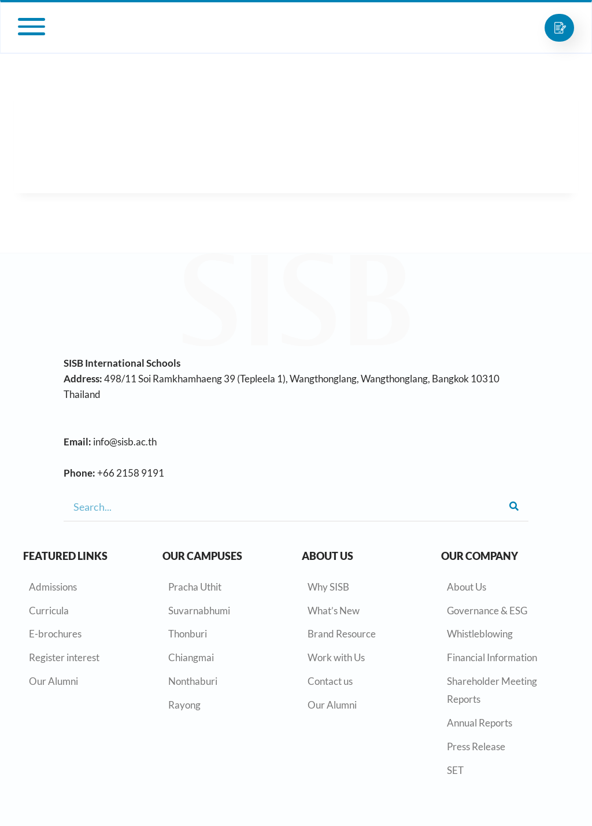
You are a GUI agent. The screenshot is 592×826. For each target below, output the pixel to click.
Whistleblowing (480, 634)
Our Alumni (53, 681)
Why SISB (328, 587)
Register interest (64, 657)
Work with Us (336, 657)
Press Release (476, 746)
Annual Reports (479, 723)
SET (455, 770)
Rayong (184, 705)
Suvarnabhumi (199, 610)
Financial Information (492, 657)
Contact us (330, 681)
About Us (466, 587)
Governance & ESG (487, 610)
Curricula (49, 610)
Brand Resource (342, 634)
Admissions (53, 587)
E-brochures (55, 634)
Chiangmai (191, 657)
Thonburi (187, 634)
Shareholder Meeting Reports (492, 690)
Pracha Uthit (194, 587)
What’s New (334, 610)
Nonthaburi (192, 681)
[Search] (514, 507)
